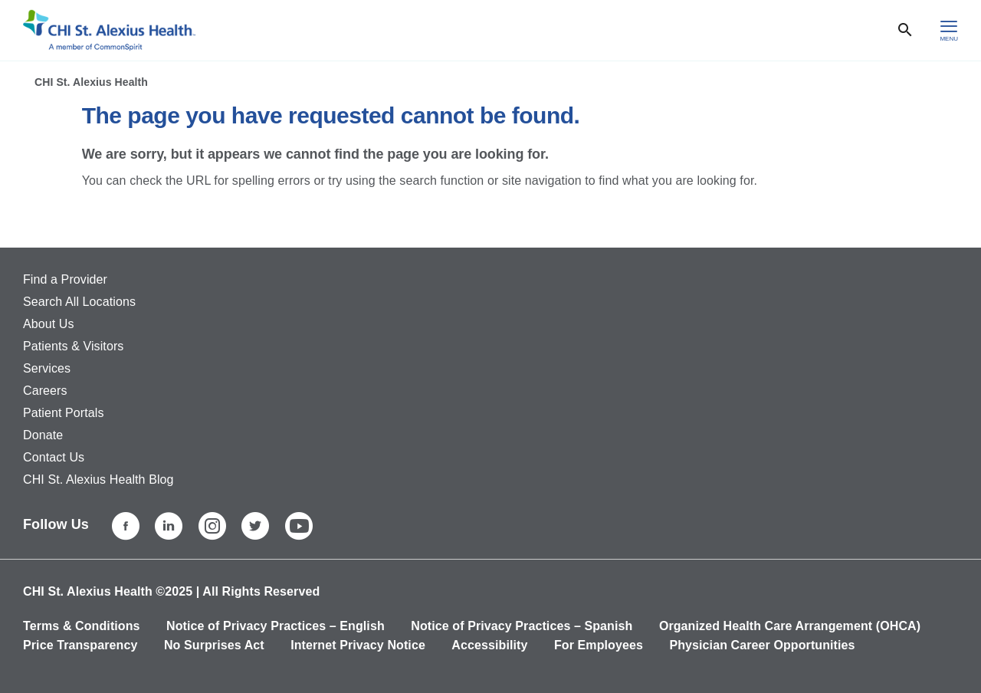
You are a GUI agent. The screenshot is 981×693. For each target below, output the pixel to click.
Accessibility (489, 645)
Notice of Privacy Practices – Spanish (521, 625)
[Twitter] (255, 526)
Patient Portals (63, 412)
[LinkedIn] (168, 526)
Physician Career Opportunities (762, 645)
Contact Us (53, 457)
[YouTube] (299, 526)
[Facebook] (125, 526)
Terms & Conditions (81, 625)
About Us (48, 323)
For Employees (598, 645)
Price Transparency (80, 645)
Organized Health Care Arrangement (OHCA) (789, 625)
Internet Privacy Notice (357, 645)
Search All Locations (79, 301)
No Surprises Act (214, 645)
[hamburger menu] (949, 30)
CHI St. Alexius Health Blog (98, 479)
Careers (45, 390)
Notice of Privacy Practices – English (275, 625)
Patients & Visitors (73, 346)
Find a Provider (65, 279)
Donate (43, 435)
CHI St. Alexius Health (91, 82)
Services (47, 368)
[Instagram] (212, 526)
